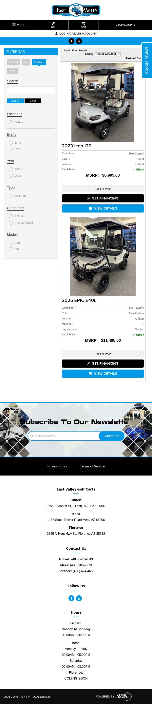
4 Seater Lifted (21, 223)
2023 (15, 176)
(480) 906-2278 (76, 565)
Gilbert (16, 122)
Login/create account (76, 33)
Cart (83, 25)
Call (53, 25)
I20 (14, 249)
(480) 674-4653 (76, 571)
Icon (14, 149)
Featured (14, 62)
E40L (15, 243)
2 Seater (17, 216)
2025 (15, 169)
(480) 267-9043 (76, 559)
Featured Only (132, 58)
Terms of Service (92, 466)
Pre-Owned (39, 62)
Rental (13, 71)
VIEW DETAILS (103, 208)
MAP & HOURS (125, 24)
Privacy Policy (57, 466)
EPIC (15, 143)
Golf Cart (17, 196)
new (26, 62)
